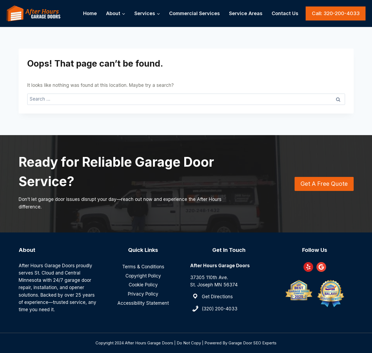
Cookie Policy (143, 284)
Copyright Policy (143, 276)
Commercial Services (194, 13)
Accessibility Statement (143, 303)
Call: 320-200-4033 (336, 13)
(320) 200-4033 (219, 308)
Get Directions (217, 296)
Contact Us (285, 13)
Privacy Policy (143, 294)
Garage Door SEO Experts (252, 342)
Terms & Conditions (143, 266)
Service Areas (245, 13)
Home (90, 13)
